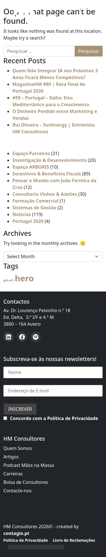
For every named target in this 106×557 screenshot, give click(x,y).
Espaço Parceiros (31, 153)
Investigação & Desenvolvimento (49, 160)
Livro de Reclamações (74, 540)
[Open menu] (78, 10)
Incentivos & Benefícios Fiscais (46, 174)
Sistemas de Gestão (34, 207)
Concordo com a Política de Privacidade (54, 418)
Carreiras (13, 474)
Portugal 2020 (28, 221)
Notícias (21, 214)
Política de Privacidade (25, 540)
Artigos (11, 457)
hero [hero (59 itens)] (24, 278)
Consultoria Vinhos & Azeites (44, 194)
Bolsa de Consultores (25, 482)
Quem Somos (17, 448)
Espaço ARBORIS (30, 167)
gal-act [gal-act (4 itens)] (8, 280)
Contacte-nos (17, 491)
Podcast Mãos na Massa (28, 465)
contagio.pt (16, 533)
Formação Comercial (35, 201)
